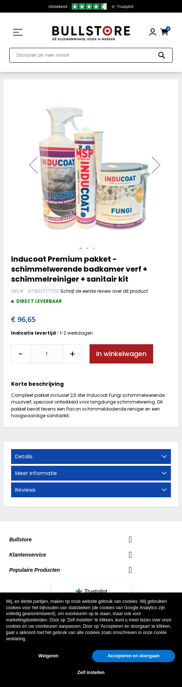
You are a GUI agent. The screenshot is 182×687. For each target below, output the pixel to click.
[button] (33, 165)
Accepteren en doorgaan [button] (134, 655)
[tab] (91, 456)
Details (24, 456)
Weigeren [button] (48, 655)
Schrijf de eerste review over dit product (104, 291)
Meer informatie (36, 473)
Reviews (25, 490)
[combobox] (91, 55)
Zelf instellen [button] (90, 672)
